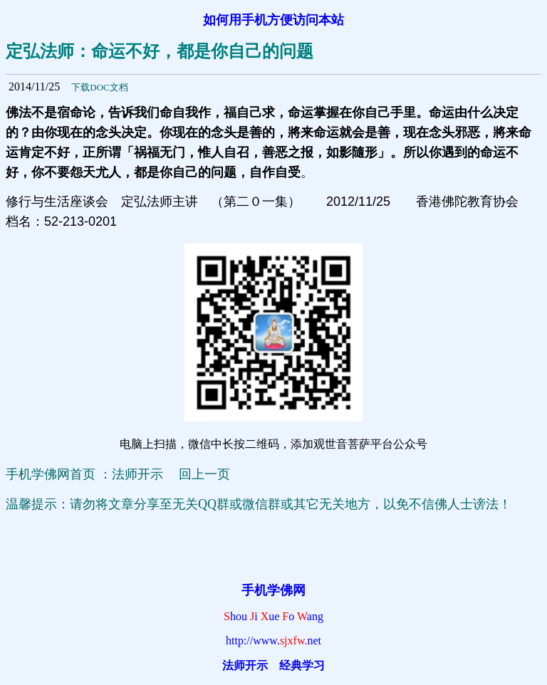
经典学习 (302, 665)
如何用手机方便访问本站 (273, 20)
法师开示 (245, 665)
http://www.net (273, 640)
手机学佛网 (273, 590)
